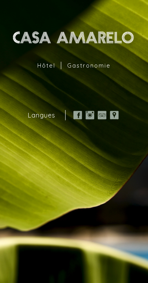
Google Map (114, 115)
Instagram (90, 115)
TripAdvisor (102, 115)
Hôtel (46, 65)
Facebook (77, 115)
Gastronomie (89, 65)
